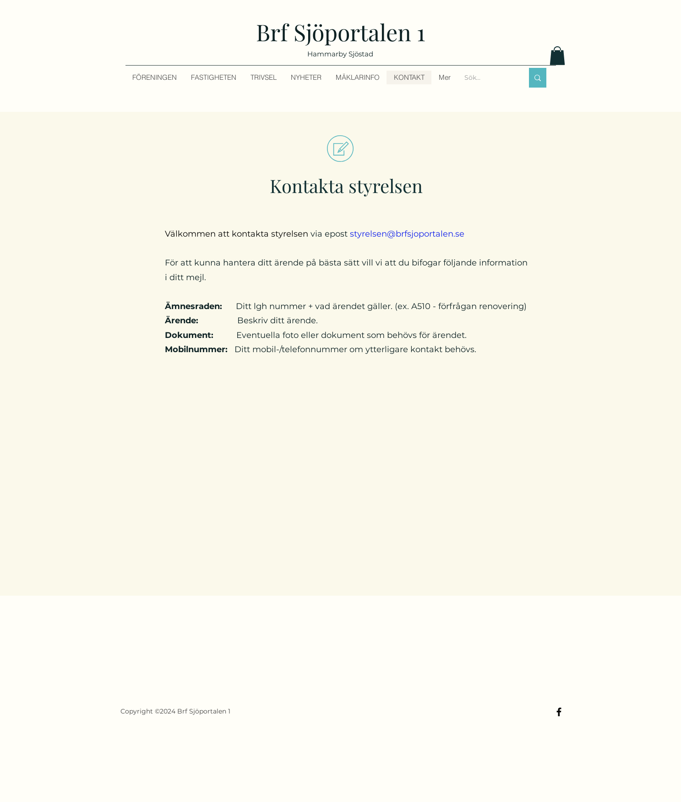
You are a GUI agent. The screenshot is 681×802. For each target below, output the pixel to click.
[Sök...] (487, 78)
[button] (557, 55)
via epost (314, 234)
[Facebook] (559, 712)
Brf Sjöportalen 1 (340, 32)
